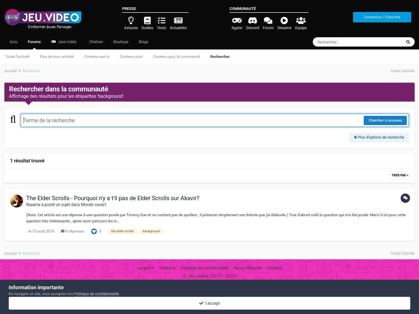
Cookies (274, 268)
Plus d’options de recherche (379, 137)
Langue (145, 268)
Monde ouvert (93, 204)
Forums (34, 44)
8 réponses (72, 231)
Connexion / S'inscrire (382, 17)
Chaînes (95, 42)
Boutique (121, 42)
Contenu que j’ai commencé (176, 56)
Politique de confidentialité (205, 268)
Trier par (400, 175)
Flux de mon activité (57, 56)
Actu (13, 42)
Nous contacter (248, 268)
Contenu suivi (131, 56)
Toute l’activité (17, 56)
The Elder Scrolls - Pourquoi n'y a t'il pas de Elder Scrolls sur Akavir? (112, 198)
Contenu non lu (96, 56)
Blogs (143, 42)
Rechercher (220, 56)
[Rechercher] (341, 42)
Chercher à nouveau (385, 120)
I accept (209, 303)
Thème (167, 268)
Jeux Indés (64, 42)
